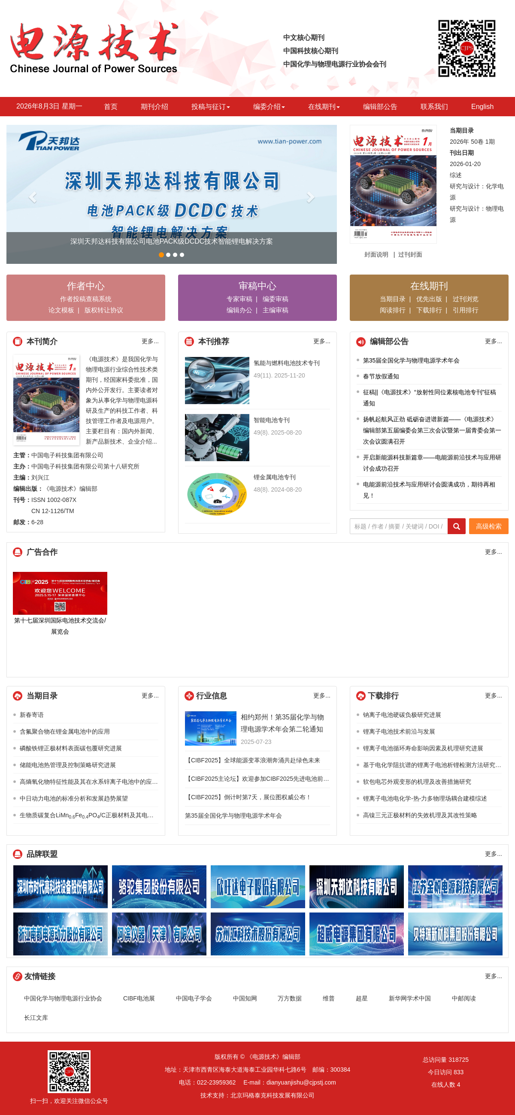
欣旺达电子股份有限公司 (258, 886)
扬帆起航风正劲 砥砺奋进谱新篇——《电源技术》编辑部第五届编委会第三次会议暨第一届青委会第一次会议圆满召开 (432, 430)
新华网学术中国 (410, 998)
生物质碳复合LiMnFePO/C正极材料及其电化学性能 (96, 815)
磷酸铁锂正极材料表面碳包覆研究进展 (71, 748)
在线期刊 (324, 106)
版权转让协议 (104, 310)
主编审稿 (275, 310)
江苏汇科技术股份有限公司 (258, 934)
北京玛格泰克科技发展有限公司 (272, 1095)
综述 (456, 175)
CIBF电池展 (139, 998)
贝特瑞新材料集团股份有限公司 (455, 934)
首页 (111, 106)
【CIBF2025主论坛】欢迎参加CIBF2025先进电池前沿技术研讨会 (272, 778)
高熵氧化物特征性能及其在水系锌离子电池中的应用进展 (95, 781)
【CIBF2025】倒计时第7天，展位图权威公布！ (248, 797)
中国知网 (245, 998)
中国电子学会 (194, 998)
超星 (362, 998)
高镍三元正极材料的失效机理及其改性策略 (420, 815)
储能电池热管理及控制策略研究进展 (68, 764)
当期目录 (393, 298)
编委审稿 (275, 298)
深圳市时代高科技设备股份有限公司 (60, 886)
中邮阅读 (464, 998)
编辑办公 (239, 310)
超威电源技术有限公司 (356, 934)
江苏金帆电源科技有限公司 (455, 886)
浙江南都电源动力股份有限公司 (60, 934)
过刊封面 (410, 254)
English (482, 106)
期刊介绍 (154, 106)
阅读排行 (393, 310)
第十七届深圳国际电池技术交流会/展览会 (60, 603)
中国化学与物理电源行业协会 (63, 998)
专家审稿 (239, 298)
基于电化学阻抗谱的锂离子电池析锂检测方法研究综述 (435, 764)
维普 (329, 998)
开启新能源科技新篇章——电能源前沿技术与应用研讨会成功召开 (432, 463)
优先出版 (429, 298)
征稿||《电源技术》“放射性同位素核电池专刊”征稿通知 (430, 398)
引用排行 (466, 310)
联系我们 (434, 106)
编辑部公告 (380, 106)
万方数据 (290, 998)
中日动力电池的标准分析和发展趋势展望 (74, 798)
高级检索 (489, 526)
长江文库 (36, 1017)
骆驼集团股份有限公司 (159, 886)
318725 (458, 1059)
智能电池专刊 (272, 420)
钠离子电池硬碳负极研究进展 (402, 714)
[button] (31, 194)
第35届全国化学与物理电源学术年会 (411, 360)
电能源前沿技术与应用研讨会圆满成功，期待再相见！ (429, 490)
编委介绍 (269, 106)
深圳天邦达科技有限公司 (356, 886)
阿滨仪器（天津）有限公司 (159, 934)
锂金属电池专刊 (275, 477)
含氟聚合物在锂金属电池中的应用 (65, 731)
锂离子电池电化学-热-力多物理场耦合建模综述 (425, 798)
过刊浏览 (466, 298)
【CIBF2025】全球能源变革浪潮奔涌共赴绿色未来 (252, 760)
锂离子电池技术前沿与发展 (399, 731)
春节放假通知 (381, 376)
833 (459, 1072)
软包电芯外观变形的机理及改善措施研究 (417, 781)
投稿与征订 (210, 106)
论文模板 (61, 310)
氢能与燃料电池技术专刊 (287, 363)
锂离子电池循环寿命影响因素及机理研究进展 (423, 748)
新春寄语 (32, 714)
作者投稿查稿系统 (86, 298)
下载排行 (429, 310)
